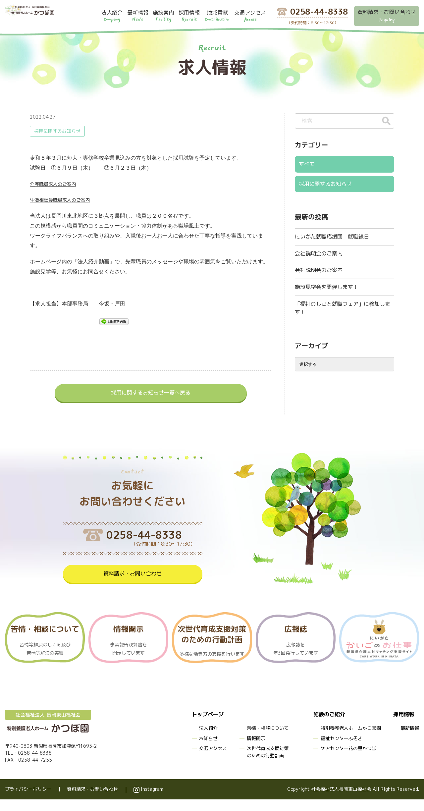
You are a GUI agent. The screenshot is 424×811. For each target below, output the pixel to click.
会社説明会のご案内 (319, 247)
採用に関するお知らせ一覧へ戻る (150, 394)
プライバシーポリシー (28, 801)
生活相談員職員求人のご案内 (64, 199)
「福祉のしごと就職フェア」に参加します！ (342, 298)
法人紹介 (208, 739)
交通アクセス (213, 760)
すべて (306, 163)
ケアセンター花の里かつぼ (348, 760)
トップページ (206, 726)
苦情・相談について (268, 739)
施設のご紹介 (327, 726)
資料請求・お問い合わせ (132, 584)
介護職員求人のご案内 (56, 184)
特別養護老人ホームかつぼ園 (351, 739)
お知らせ (208, 750)
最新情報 (409, 739)
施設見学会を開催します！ (326, 278)
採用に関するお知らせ (57, 131)
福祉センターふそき (341, 750)
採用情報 (402, 726)
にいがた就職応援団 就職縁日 (332, 233)
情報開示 (256, 750)
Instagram (148, 801)
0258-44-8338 (35, 765)
